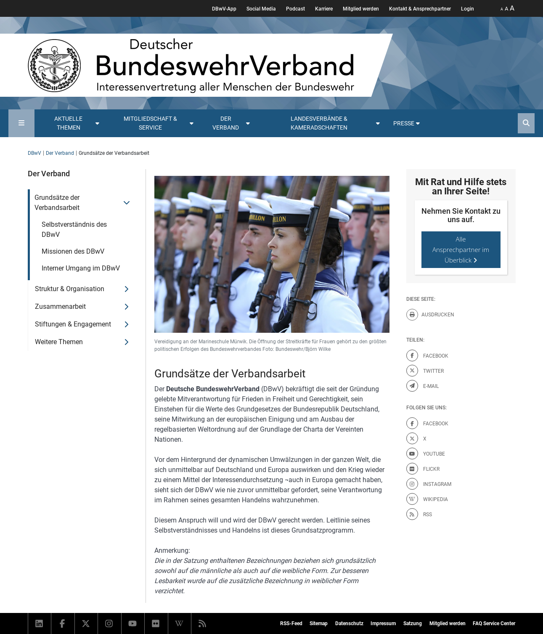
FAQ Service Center (494, 623)
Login (467, 9)
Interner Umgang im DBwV (81, 268)
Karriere (324, 9)
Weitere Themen (59, 342)
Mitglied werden (361, 9)
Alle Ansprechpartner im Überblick (460, 249)
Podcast (295, 9)
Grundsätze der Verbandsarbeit (56, 203)
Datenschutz (349, 623)
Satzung (412, 623)
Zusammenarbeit (60, 306)
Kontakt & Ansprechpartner (420, 9)
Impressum (383, 623)
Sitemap (319, 623)
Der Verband (60, 153)
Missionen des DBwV (73, 251)
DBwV (34, 153)
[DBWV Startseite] (210, 65)
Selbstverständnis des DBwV (74, 229)
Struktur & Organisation (69, 289)
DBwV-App (224, 9)
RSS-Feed (291, 623)
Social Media (261, 9)
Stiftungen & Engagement (73, 324)
